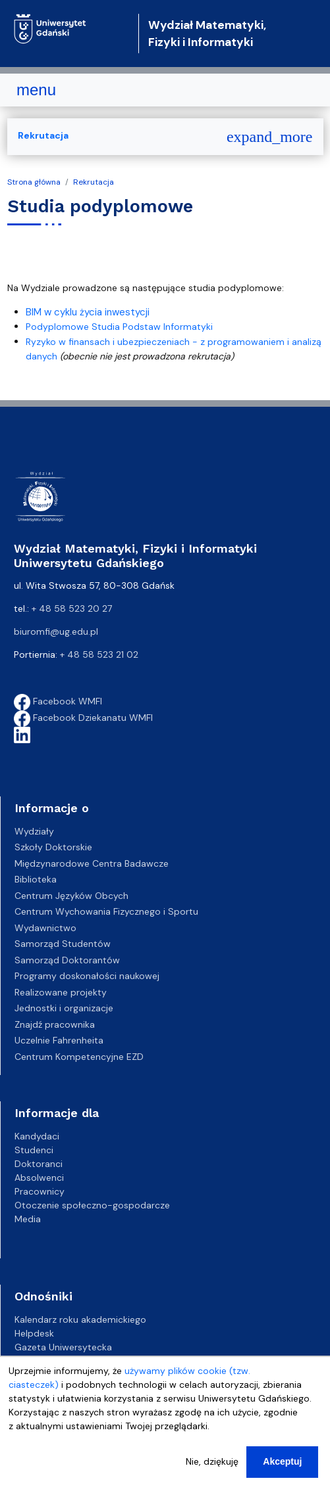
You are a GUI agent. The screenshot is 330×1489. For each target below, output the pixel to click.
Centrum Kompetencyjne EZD (79, 1057)
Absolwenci (39, 1177)
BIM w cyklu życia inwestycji (88, 312)
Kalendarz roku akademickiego (80, 1319)
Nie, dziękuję (212, 1472)
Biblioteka (35, 879)
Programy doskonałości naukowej (86, 976)
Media (27, 1219)
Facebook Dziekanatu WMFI (83, 717)
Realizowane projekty (60, 992)
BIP (20, 1361)
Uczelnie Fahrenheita (58, 1040)
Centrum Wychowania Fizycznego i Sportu (106, 911)
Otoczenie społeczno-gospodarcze (92, 1205)
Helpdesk (34, 1333)
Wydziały (34, 831)
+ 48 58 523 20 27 (72, 608)
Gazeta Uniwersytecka (63, 1347)
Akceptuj (282, 1472)
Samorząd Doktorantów (67, 960)
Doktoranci (38, 1164)
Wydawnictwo (45, 928)
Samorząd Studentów (62, 944)
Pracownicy (39, 1191)
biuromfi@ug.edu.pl (56, 631)
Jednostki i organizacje (63, 1008)
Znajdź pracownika (54, 1024)
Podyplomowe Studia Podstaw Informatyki (119, 326)
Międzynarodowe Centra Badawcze (91, 863)
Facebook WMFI (58, 701)
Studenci (33, 1150)
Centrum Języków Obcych (71, 896)
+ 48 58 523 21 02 (99, 654)
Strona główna (34, 182)
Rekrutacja (93, 182)
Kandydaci (36, 1136)
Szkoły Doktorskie (53, 847)
